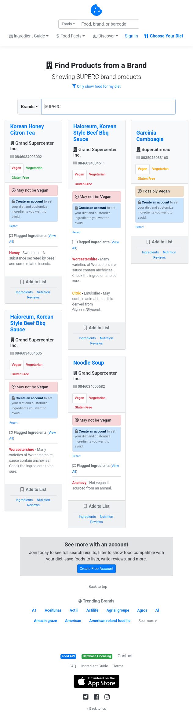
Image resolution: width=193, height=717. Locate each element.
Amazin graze (45, 621)
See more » (147, 621)
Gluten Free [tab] (20, 178)
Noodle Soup (88, 363)
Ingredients (24, 292)
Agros (142, 610)
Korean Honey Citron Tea (27, 129)
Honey (14, 253)
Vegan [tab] (16, 168)
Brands (28, 106)
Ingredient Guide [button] (27, 36)
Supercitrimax (153, 149)
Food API (68, 656)
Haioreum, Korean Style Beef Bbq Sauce (31, 323)
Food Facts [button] (69, 36)
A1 (34, 610)
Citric (76, 293)
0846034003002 (26, 157)
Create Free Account (97, 569)
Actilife (92, 610)
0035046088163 (152, 158)
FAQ (73, 666)
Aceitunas (53, 610)
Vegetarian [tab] (34, 168)
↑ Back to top (96, 587)
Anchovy (79, 483)
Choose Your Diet (163, 36)
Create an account (29, 201)
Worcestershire (21, 449)
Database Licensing (97, 656)
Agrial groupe (118, 610)
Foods (67, 24)
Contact (125, 655)
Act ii (74, 610)
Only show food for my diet (96, 86)
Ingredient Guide (94, 666)
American (73, 621)
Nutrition (43, 292)
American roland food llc (109, 621)
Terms (118, 666)
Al (157, 610)
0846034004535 (26, 353)
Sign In (131, 36)
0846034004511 (89, 163)
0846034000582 (89, 386)
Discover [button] (104, 36)
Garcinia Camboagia (150, 136)
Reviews (33, 297)
